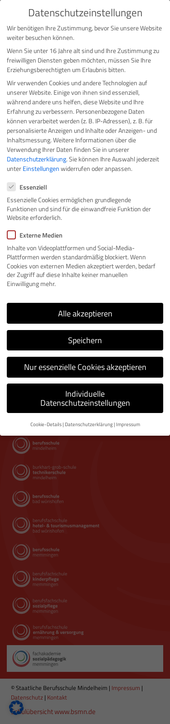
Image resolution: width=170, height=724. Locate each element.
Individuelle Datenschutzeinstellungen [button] (85, 396)
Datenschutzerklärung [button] (89, 422)
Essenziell (30, 185)
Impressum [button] (128, 422)
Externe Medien (37, 233)
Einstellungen (41, 167)
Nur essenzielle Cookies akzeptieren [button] (85, 365)
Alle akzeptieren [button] (85, 312)
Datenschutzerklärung (36, 157)
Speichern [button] (85, 338)
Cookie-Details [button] (46, 422)
